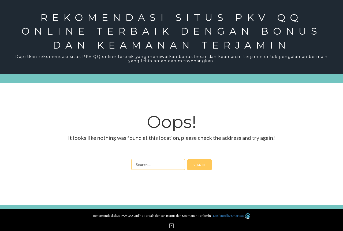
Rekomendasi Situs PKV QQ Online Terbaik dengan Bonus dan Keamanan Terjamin (171, 31)
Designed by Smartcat (231, 216)
